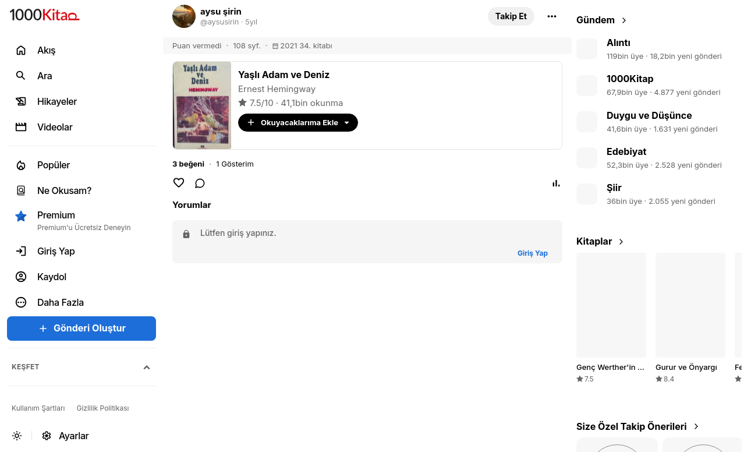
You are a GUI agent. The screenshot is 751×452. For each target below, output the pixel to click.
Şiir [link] (614, 187)
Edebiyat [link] (626, 151)
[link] (323, 16)
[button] (511, 16)
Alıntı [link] (618, 42)
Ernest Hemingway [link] (277, 88)
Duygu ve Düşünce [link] (649, 115)
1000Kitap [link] (630, 78)
